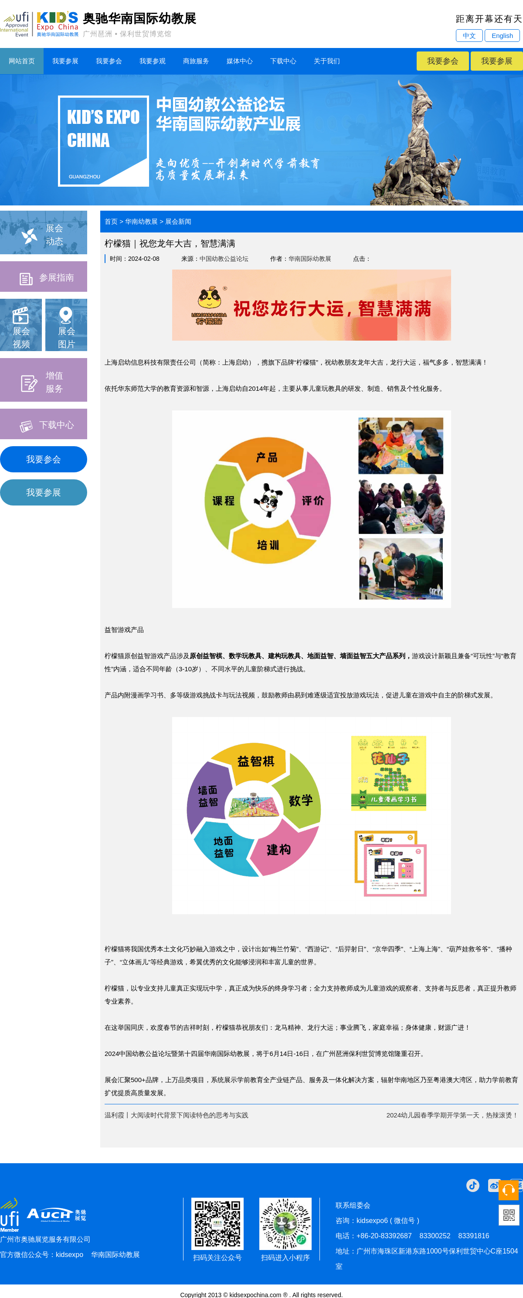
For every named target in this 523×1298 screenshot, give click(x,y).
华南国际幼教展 (310, 258)
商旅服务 (196, 61)
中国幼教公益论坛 (224, 258)
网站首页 (22, 61)
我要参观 (152, 61)
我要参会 (109, 61)
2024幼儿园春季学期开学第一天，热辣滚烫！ (453, 1115)
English (502, 35)
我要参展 (65, 61)
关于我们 (327, 61)
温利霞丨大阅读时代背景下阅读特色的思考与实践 (176, 1115)
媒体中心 (240, 61)
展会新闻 (178, 221)
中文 (469, 35)
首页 (111, 221)
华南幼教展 (141, 221)
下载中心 (283, 61)
